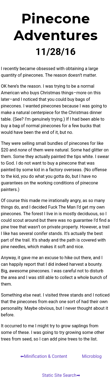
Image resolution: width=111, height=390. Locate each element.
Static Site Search (59, 375)
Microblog (92, 356)
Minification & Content (45, 356)
